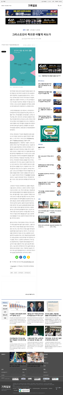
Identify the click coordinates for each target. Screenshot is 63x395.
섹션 (3, 1)
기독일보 (21, 272)
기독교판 (44, 1)
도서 (28, 30)
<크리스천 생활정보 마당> (30, 294)
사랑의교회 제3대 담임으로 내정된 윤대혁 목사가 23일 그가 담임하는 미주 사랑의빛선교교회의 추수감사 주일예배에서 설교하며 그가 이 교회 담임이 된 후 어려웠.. (35, 345)
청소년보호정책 (44, 388)
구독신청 (56, 1)
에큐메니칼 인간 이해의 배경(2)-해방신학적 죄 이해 (46, 165)
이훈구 (39, 177)
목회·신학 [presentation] (5, 315)
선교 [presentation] (5, 312)
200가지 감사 (41, 147)
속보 (40, 76)
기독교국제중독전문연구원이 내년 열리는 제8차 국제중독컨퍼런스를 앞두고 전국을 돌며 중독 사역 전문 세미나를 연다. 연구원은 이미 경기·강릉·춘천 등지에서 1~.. (35, 371)
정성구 (39, 149)
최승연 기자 (8, 44)
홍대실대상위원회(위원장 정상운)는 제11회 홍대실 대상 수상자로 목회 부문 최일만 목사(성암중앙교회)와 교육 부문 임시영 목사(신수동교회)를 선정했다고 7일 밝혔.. (35, 320)
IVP (12, 272)
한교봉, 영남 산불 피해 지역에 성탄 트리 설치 (18, 365)
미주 (53, 1)
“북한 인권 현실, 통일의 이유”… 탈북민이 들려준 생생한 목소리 (44, 118)
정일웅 (39, 185)
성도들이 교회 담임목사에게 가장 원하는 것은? (18, 315)
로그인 (60, 1)
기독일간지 (27, 272)
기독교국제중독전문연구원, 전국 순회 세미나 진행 (35, 365)
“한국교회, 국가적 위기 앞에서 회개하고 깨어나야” (53, 339)
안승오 (39, 168)
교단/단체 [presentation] (5, 309)
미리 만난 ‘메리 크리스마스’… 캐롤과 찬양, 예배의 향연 (45, 109)
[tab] (5, 305)
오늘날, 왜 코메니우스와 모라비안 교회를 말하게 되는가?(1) (46, 183)
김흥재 (39, 159)
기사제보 (29, 388)
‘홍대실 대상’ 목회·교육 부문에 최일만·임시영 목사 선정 (35, 315)
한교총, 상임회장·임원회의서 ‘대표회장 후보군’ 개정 (44, 100)
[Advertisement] (50, 53)
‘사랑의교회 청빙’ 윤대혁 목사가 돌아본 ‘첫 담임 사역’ (35, 339)
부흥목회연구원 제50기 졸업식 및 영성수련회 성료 (45, 92)
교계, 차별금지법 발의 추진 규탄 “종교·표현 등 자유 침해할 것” (44, 85)
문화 (24, 30)
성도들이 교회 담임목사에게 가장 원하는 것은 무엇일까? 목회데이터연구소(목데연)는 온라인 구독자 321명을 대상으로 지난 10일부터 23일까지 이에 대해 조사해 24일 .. (18, 320)
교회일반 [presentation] (5, 305)
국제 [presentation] (5, 318)
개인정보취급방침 (36, 388)
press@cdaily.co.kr (15, 44)
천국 (16, 272)
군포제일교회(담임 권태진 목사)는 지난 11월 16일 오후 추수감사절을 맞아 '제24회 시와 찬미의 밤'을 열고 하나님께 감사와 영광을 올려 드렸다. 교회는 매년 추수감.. (18, 346)
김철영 (39, 194)
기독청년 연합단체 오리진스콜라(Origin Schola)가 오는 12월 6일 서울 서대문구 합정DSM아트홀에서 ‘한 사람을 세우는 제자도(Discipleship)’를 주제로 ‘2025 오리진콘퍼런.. (53, 320)
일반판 (49, 1)
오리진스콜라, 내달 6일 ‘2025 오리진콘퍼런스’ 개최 (53, 315)
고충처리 (50, 388)
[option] (44, 207)
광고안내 (19, 388)
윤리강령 (16, 390)
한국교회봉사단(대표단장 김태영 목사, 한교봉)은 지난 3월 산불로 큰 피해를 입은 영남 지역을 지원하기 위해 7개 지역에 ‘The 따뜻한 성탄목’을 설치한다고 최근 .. (18, 371)
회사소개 (14, 388)
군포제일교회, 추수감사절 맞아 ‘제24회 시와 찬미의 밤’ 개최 (18, 340)
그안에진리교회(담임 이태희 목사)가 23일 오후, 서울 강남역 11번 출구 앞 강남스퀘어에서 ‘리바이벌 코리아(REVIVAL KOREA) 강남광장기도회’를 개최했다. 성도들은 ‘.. (53, 345)
